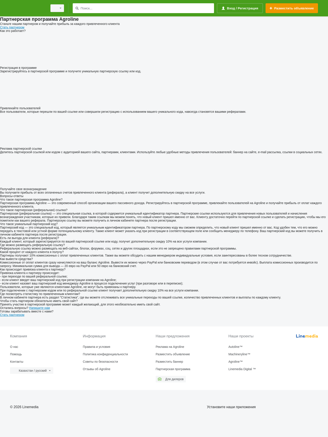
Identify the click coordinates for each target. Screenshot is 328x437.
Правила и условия (96, 347)
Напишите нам (39, 308)
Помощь (16, 354)
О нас (14, 347)
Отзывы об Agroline (96, 369)
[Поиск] (77, 8)
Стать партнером (12, 27)
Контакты (16, 361)
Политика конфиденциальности (105, 354)
